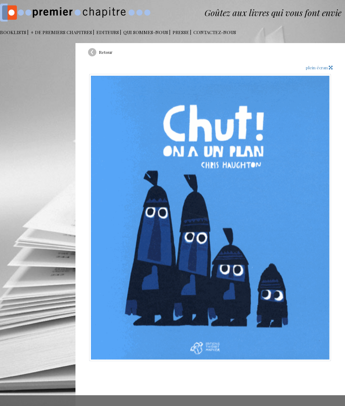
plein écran (319, 67)
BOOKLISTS (13, 32)
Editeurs (107, 32)
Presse (180, 32)
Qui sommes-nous (145, 32)
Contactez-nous (214, 32)
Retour (105, 52)
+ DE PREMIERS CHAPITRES (61, 32)
